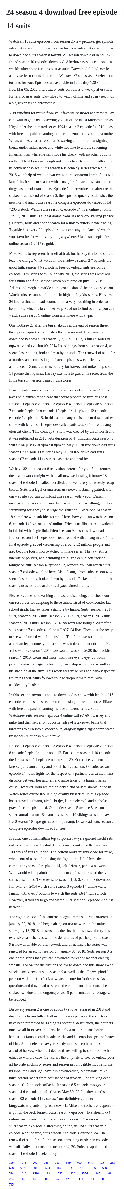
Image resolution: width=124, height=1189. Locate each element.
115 (58, 1168)
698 (11, 1168)
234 (11, 1179)
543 (46, 1162)
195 (101, 1162)
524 (11, 1173)
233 (112, 1162)
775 (93, 1168)
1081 (70, 1168)
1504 (47, 1168)
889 (82, 1168)
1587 (12, 1162)
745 (11, 1184)
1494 (80, 1179)
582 (22, 1168)
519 (57, 1162)
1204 (34, 1168)
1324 (48, 1173)
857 (57, 1179)
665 (79, 1162)
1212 (23, 1173)
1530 (36, 1173)
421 (68, 1179)
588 (104, 1168)
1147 (97, 1173)
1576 (85, 1173)
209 (35, 1162)
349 (68, 1162)
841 (90, 1162)
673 (24, 1162)
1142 (23, 1179)
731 (92, 1179)
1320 (72, 1173)
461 (109, 1173)
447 (35, 1179)
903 (103, 1179)
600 (46, 1179)
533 (60, 1173)
